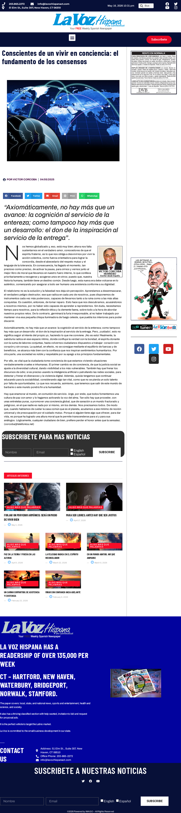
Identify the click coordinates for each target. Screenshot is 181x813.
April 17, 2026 (78, 520)
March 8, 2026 (99, 563)
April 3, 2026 (15, 563)
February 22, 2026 (18, 601)
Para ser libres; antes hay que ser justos (91, 515)
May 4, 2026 (15, 525)
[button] (72, 37)
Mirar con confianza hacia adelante (63, 592)
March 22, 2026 (58, 563)
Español (79, 454)
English (79, 450)
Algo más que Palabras (23, 507)
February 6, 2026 (58, 597)
